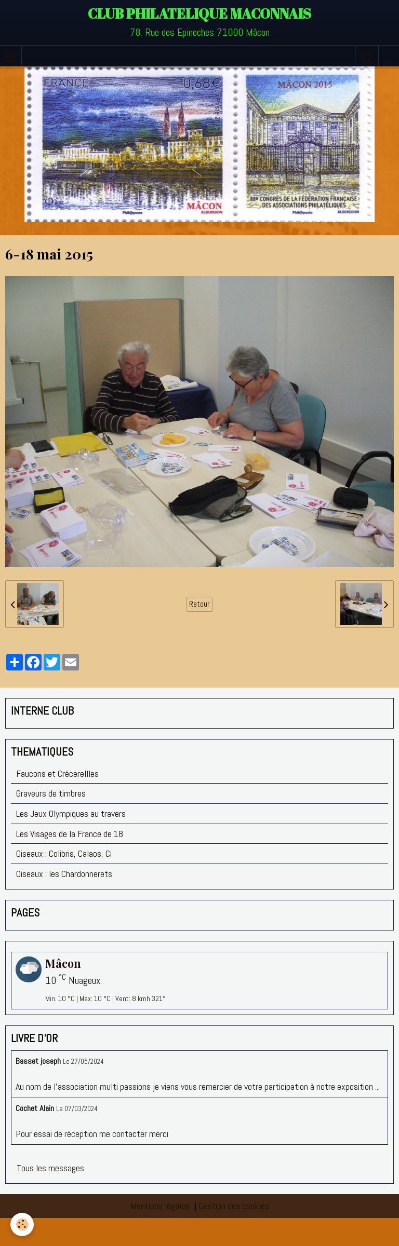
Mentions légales (160, 1206)
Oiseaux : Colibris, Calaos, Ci (64, 853)
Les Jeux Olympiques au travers (71, 813)
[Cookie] (22, 1224)
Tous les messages (50, 1168)
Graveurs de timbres (51, 793)
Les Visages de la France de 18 (69, 834)
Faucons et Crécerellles (57, 773)
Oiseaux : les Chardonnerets (64, 874)
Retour (199, 604)
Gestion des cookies (234, 1206)
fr (389, 56)
